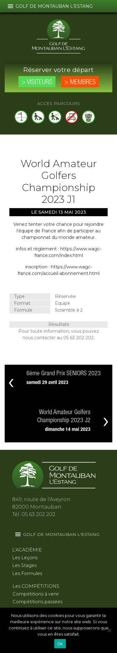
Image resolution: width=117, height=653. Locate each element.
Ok (60, 644)
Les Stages (24, 565)
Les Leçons (24, 557)
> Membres (80, 82)
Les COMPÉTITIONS (35, 586)
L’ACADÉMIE (27, 550)
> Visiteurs (37, 82)
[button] (54, 6)
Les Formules (27, 573)
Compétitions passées (37, 602)
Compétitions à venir (35, 594)
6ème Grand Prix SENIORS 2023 (64, 374)
